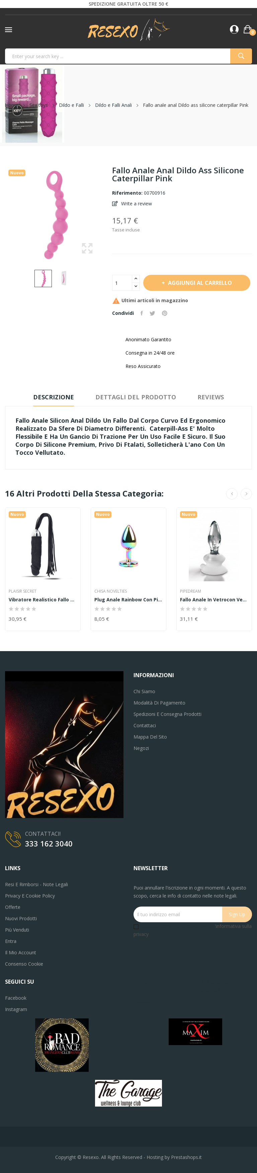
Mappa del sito (150, 737)
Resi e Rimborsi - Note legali (36, 884)
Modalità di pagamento (159, 703)
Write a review (136, 203)
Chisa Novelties (110, 591)
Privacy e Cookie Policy (30, 896)
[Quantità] (122, 283)
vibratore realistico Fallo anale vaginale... (43, 600)
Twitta (152, 313)
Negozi (141, 748)
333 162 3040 (49, 843)
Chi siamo (144, 691)
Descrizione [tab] (53, 397)
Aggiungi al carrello (199, 282)
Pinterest (165, 313)
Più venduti (17, 930)
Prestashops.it (186, 1157)
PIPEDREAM (190, 591)
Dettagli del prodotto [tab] (135, 397)
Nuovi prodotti (21, 918)
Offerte (12, 907)
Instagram (16, 1009)
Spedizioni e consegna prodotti (167, 714)
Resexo (91, 1157)
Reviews (210, 397)
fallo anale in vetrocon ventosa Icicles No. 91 (214, 600)
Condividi (141, 313)
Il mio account (20, 952)
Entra (10, 941)
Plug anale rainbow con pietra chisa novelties (128, 600)
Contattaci (145, 725)
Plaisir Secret (22, 591)
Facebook (15, 998)
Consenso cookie (24, 964)
